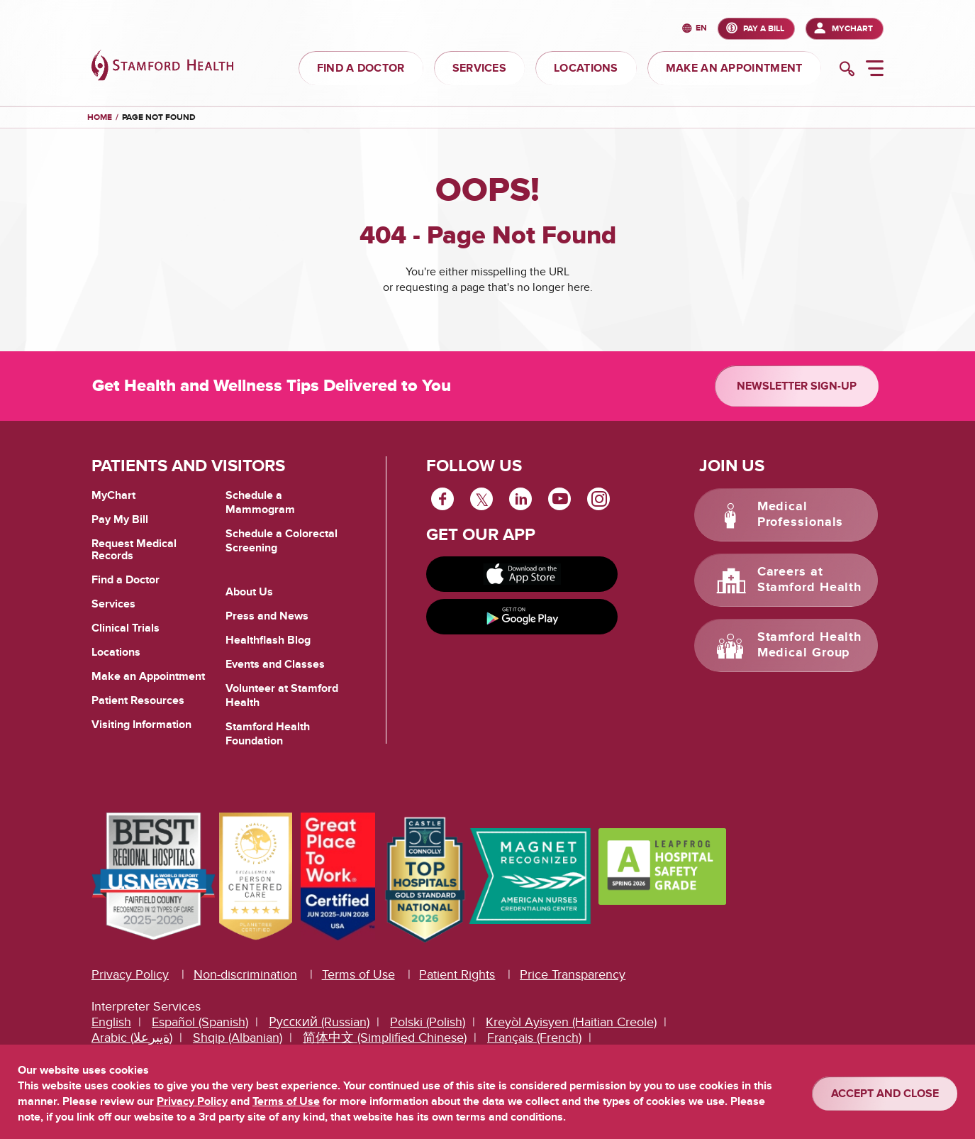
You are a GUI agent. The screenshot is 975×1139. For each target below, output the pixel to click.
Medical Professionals (800, 514)
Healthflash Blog (268, 640)
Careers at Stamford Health (809, 579)
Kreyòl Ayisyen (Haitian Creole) (571, 1022)
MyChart (852, 28)
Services (113, 604)
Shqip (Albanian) (237, 1037)
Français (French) (534, 1037)
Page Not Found (159, 117)
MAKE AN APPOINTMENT (734, 68)
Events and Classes (275, 664)
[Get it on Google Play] (522, 616)
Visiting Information (141, 724)
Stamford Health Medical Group (809, 645)
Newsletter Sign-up (797, 386)
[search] (847, 70)
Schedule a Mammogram (260, 502)
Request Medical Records (134, 550)
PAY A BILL (763, 28)
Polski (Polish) (427, 1022)
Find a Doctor (125, 580)
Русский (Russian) (319, 1022)
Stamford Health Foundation (267, 734)
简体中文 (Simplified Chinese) (385, 1037)
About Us (249, 592)
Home (99, 118)
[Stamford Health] (162, 67)
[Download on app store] (522, 574)
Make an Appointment (148, 676)
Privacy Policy (130, 974)
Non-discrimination (245, 974)
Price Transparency (572, 974)
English (111, 1022)
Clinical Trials (125, 628)
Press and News (266, 616)
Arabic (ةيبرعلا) (131, 1037)
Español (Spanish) (200, 1022)
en (701, 28)
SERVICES (479, 68)
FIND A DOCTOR (361, 68)
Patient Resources (137, 700)
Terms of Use (358, 974)
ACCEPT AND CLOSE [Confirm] (885, 1093)
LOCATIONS (586, 68)
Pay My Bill (119, 519)
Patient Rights (457, 974)
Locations (115, 652)
